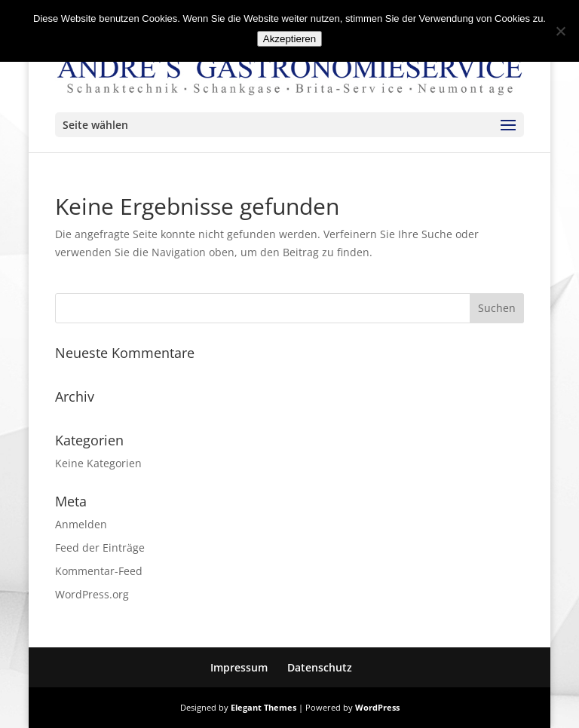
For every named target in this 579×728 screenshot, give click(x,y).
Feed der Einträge (100, 547)
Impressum (239, 667)
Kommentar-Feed (98, 571)
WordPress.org (92, 594)
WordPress (377, 707)
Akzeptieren (289, 38)
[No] (560, 30)
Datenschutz (319, 667)
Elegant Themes (263, 707)
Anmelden (81, 524)
